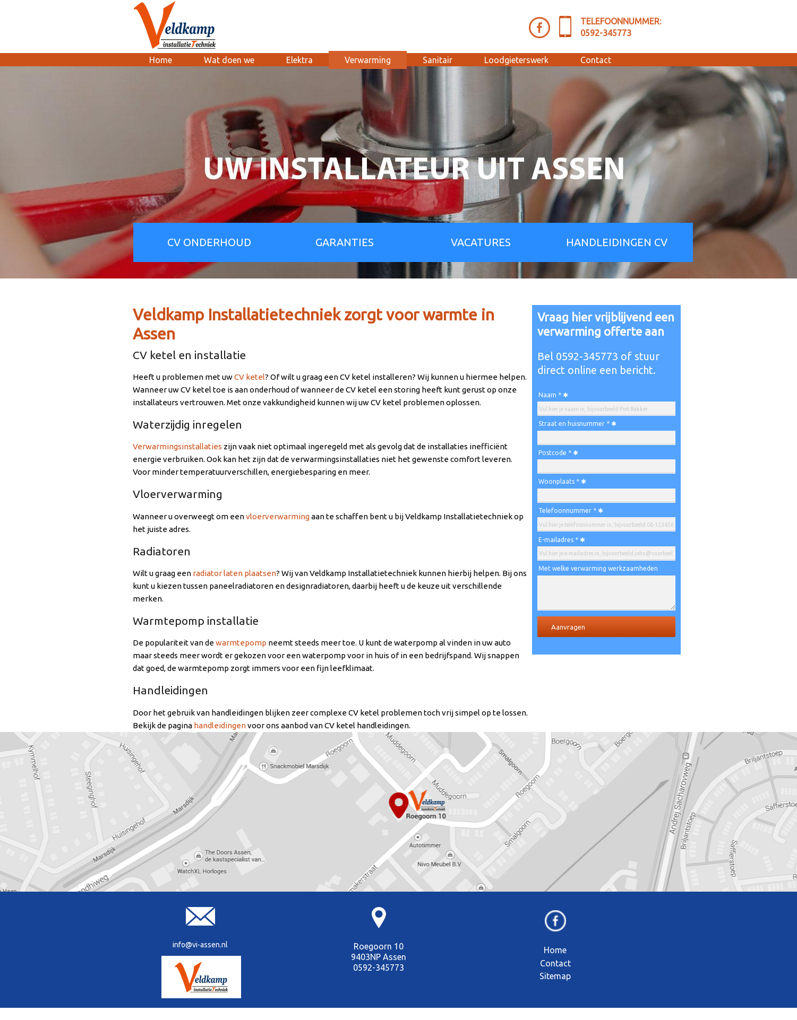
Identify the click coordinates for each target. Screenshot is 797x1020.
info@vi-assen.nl (200, 944)
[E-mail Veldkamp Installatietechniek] (200, 923)
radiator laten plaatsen (234, 573)
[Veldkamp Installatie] (201, 977)
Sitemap (555, 976)
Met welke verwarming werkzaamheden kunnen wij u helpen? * (598, 569)
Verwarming (368, 60)
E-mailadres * (558, 539)
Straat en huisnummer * (574, 423)
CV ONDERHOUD (209, 242)
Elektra (299, 60)
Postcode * (554, 452)
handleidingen (219, 725)
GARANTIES (344, 242)
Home (160, 60)
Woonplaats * (558, 481)
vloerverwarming (278, 516)
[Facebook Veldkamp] (539, 27)
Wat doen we (229, 60)
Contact (595, 60)
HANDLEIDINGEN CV (616, 242)
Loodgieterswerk (516, 60)
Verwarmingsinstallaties (177, 446)
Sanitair (437, 60)
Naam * (549, 394)
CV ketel (249, 376)
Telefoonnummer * (567, 510)
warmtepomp (241, 642)
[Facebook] (555, 928)
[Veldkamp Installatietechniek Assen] (175, 25)
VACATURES (481, 242)
